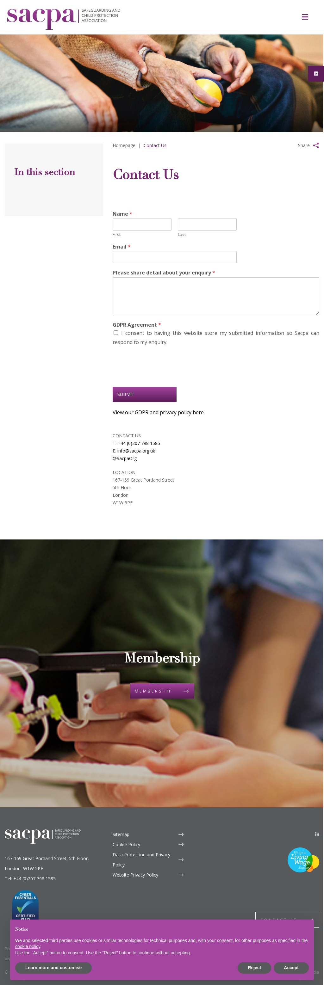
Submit (125, 394)
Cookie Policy (126, 844)
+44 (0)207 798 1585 (139, 443)
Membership (154, 691)
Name (122, 214)
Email (122, 246)
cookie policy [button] (27, 946)
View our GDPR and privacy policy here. (159, 412)
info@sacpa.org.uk (136, 451)
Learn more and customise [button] (53, 967)
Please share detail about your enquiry (164, 272)
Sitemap (121, 834)
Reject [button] (254, 967)
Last (182, 234)
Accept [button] (291, 967)
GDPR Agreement (137, 325)
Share (304, 145)
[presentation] (161, 376)
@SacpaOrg (125, 458)
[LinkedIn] (317, 834)
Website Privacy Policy (135, 875)
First (117, 234)
